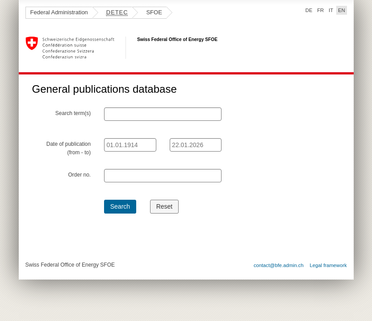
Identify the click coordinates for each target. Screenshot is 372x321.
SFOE (154, 12)
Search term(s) (73, 113)
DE (309, 10)
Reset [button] (164, 206)
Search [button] (120, 206)
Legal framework (328, 265)
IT (331, 10)
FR (320, 10)
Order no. (79, 175)
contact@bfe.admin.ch (279, 265)
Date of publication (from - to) (68, 148)
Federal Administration (59, 12)
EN (342, 9)
